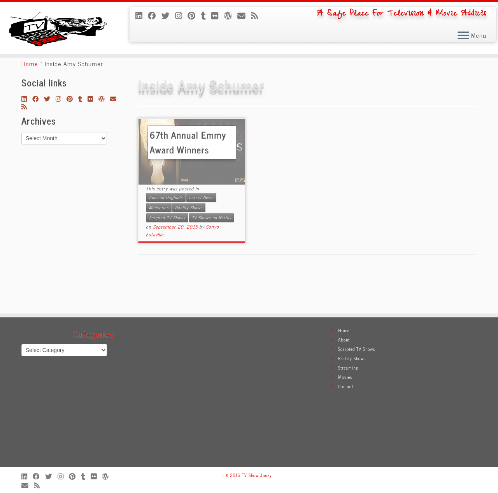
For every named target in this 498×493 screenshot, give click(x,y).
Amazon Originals (166, 236)
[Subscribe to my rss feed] (257, 15)
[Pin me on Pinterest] (194, 15)
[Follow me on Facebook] (154, 15)
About (344, 339)
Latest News (201, 236)
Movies (345, 376)
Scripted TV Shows (167, 256)
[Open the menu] (463, 36)
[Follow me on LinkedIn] (141, 15)
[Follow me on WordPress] (230, 15)
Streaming (348, 367)
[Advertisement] (249, 396)
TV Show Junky (257, 475)
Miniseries (159, 246)
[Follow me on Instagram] (181, 15)
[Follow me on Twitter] (168, 15)
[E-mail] (244, 15)
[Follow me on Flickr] (217, 15)
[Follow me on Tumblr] (206, 15)
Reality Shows (189, 246)
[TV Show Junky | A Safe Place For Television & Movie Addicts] (57, 43)
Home (29, 102)
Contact (345, 386)
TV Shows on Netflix (211, 256)
